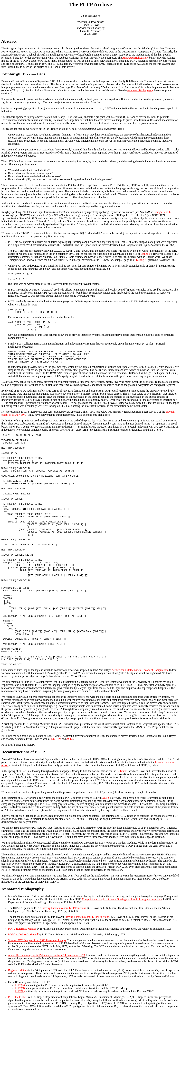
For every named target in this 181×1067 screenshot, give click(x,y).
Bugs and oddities (18, 1023)
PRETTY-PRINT (17, 1050)
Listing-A (141, 259)
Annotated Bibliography (135, 57)
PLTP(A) (20, 1038)
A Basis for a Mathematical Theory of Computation (140, 723)
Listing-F (146, 253)
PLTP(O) (20, 1041)
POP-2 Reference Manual (22, 982)
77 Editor (122, 824)
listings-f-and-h (162, 212)
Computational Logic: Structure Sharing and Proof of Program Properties (122, 952)
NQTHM (56, 792)
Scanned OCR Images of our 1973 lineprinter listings (37, 993)
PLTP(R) (20, 1044)
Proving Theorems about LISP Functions (64, 961)
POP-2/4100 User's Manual (23, 988)
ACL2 (69, 792)
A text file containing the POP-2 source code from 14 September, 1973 (46, 1008)
